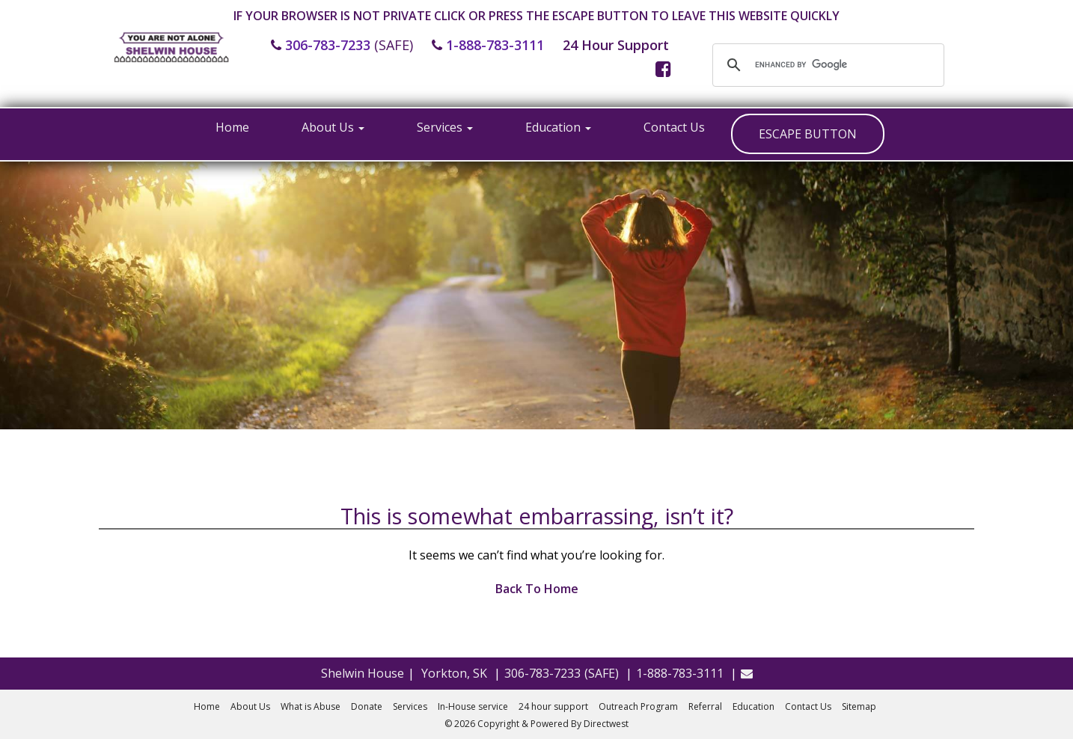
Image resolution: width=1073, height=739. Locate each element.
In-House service (473, 706)
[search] (826, 65)
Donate (366, 706)
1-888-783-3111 (495, 45)
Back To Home (536, 588)
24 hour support (553, 706)
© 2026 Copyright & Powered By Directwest (536, 723)
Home (232, 127)
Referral (705, 706)
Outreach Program (638, 706)
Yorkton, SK (454, 673)
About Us (333, 127)
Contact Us (674, 127)
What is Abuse (310, 706)
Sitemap (859, 706)
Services (445, 127)
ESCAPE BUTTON (808, 134)
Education (558, 127)
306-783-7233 (327, 45)
